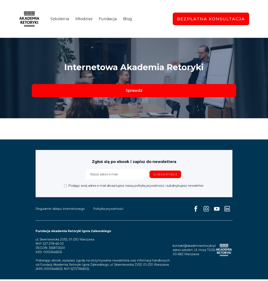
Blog (127, 19)
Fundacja (108, 19)
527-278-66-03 (53, 245)
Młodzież (84, 19)
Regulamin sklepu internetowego (60, 210)
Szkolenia (59, 19)
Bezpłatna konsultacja (211, 18)
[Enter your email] (134, 176)
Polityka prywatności (108, 210)
